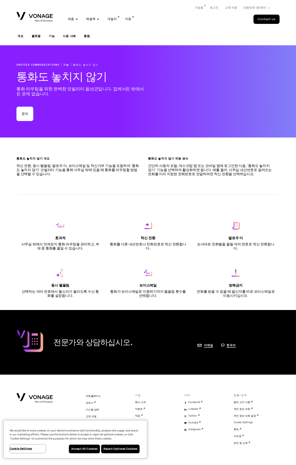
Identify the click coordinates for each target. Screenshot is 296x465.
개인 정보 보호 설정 (245, 415)
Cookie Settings (243, 422)
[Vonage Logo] (34, 17)
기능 (52, 36)
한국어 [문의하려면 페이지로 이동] (231, 345)
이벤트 (139, 409)
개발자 (112, 19)
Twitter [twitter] (192, 415)
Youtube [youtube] (193, 422)
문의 (25, 114)
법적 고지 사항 (242, 402)
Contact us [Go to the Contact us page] (266, 19)
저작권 (237, 436)
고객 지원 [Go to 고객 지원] (231, 7)
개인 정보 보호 (242, 409)
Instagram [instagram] (194, 429)
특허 (236, 429)
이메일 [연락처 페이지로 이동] (208, 345)
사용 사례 (69, 36)
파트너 (89, 402)
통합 (87, 36)
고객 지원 (91, 416)
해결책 (91, 19)
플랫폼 (36, 36)
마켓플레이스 (93, 396)
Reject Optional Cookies (120, 448)
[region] (75, 439)
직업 (137, 415)
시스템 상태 (92, 409)
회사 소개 (140, 402)
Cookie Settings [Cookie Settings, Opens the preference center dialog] (21, 448)
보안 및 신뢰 (241, 443)
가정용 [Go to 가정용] (199, 7)
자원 (128, 19)
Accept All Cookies (84, 448)
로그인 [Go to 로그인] (214, 7)
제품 (71, 19)
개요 (20, 36)
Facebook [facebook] (194, 402)
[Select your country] (255, 8)
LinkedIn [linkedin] (193, 409)
